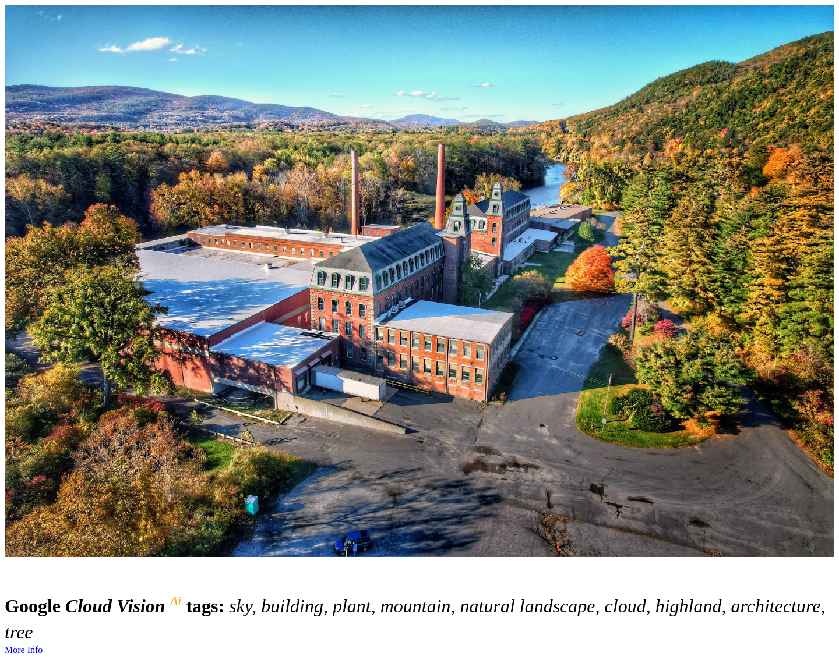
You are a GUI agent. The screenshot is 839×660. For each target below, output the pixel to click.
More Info (24, 650)
